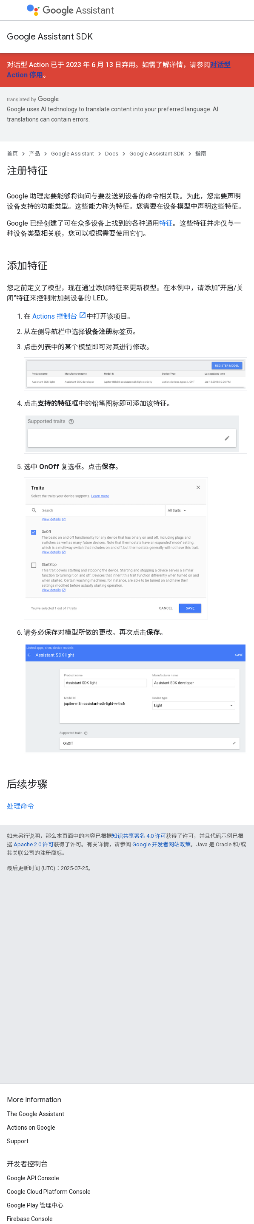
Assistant (78, 10)
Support (18, 1141)
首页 (12, 153)
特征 (166, 223)
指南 (200, 153)
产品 (34, 153)
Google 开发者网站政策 (161, 844)
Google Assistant (72, 153)
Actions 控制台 (54, 316)
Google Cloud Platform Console (49, 1191)
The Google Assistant (35, 1114)
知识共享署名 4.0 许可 (139, 836)
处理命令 (20, 806)
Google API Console (33, 1178)
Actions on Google (31, 1127)
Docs (111, 153)
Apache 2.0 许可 (34, 844)
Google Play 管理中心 (35, 1205)
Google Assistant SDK (50, 36)
